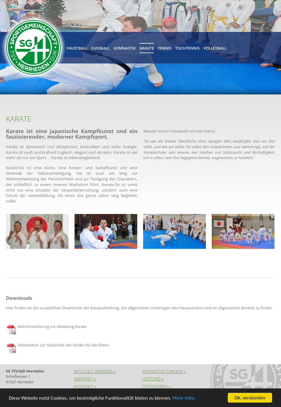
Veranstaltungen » (164, 371)
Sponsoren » (156, 386)
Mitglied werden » (94, 371)
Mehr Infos (183, 398)
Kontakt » (85, 386)
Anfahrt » (85, 379)
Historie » (153, 379)
